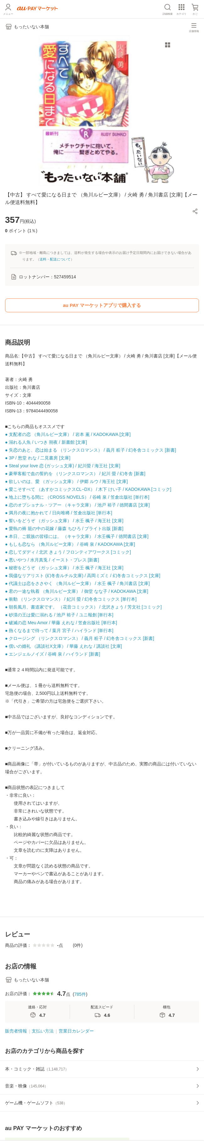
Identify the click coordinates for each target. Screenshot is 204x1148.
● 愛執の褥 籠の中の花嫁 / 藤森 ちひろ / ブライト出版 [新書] (64, 528)
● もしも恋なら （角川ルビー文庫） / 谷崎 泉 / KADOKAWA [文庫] (70, 544)
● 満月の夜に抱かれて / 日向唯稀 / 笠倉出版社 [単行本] (58, 512)
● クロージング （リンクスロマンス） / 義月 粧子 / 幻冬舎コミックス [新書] (79, 638)
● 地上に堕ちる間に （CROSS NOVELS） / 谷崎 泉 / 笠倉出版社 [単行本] (77, 497)
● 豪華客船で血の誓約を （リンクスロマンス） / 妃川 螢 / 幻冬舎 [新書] (75, 473)
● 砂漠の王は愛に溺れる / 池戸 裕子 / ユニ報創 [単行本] (59, 614)
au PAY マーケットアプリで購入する (102, 305)
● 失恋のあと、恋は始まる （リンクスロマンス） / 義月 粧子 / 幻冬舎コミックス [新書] (90, 450)
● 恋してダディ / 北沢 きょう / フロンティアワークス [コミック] (68, 552)
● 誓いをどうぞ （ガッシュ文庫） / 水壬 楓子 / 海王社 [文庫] (64, 520)
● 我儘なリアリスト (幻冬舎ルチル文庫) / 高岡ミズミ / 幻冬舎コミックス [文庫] (82, 575)
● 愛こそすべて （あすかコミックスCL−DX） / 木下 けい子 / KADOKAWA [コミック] (88, 489)
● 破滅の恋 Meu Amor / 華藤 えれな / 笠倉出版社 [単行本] (61, 622)
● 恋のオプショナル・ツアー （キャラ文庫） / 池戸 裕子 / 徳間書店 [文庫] (77, 504)
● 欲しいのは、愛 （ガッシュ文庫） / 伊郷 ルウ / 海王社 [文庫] (66, 481)
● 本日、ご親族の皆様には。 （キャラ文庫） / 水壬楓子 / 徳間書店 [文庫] (76, 536)
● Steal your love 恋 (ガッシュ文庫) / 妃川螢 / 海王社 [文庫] (62, 465)
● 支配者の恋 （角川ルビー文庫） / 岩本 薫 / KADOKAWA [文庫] (68, 434)
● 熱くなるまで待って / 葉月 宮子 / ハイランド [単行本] (59, 630)
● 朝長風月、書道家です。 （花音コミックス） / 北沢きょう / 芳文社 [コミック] (83, 606)
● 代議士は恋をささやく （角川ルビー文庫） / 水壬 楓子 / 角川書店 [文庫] (77, 583)
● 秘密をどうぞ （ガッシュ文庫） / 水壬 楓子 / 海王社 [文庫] (64, 567)
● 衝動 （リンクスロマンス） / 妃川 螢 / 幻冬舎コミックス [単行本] (71, 599)
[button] (195, 211)
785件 (80, 994)
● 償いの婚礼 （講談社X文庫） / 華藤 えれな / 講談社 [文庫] (63, 646)
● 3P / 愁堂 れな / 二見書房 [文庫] (37, 457)
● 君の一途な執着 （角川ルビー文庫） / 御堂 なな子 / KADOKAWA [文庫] (76, 591)
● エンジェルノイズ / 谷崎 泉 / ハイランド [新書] (52, 654)
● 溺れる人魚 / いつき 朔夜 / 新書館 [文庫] (46, 442)
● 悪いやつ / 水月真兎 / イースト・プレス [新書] (52, 559)
